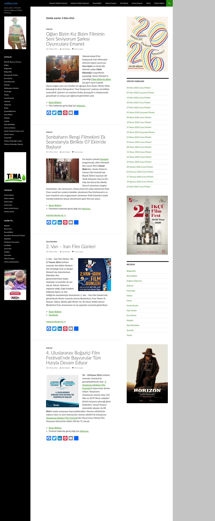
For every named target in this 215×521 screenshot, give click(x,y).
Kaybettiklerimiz (10, 111)
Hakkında (7, 105)
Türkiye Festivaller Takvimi (13, 144)
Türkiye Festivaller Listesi (13, 141)
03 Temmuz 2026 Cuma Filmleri (140, 172)
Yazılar (129, 335)
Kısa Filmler (131, 315)
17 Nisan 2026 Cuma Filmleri (139, 127)
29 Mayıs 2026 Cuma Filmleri (139, 162)
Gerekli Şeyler (132, 305)
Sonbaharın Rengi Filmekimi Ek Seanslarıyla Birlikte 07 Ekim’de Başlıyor (76, 141)
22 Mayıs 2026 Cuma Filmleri (139, 157)
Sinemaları (8, 249)
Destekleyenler (9, 82)
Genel (129, 300)
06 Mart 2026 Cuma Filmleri (139, 88)
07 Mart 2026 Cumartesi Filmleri (140, 92)
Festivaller (131, 290)
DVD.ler (130, 286)
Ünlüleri (7, 252)
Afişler (6, 65)
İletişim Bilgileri (159, 3)
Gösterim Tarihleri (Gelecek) (80, 3)
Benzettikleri (132, 276)
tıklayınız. (81, 105)
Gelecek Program (110, 3)
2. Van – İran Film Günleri (70, 246)
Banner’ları (8, 229)
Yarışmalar (8, 138)
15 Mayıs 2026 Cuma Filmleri (139, 152)
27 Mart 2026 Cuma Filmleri (139, 107)
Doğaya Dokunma (134, 281)
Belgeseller (131, 271)
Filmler (148, 3)
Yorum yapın (78, 49)
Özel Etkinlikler (51, 242)
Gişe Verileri (132, 310)
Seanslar (130, 330)
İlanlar (6, 108)
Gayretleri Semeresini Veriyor (14, 235)
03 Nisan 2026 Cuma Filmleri (139, 117)
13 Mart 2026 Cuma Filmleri (139, 97)
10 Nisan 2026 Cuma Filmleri (139, 122)
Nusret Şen (8, 205)
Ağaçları (7, 226)
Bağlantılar (8, 68)
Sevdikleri (7, 245)
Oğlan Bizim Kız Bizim (101, 79)
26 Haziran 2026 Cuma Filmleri (140, 167)
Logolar (6, 121)
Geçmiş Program (137, 3)
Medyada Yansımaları (11, 242)
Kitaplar (130, 320)
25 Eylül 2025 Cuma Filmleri (138, 186)
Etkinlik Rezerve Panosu (12, 62)
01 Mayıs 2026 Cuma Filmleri (139, 142)
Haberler (49, 29)
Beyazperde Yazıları (11, 75)
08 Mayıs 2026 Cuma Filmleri (139, 147)
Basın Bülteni (55, 102)
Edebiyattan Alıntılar (11, 88)
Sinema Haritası (9, 128)
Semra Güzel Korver (11, 208)
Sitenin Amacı (9, 134)
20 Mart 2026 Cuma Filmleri (139, 102)
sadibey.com (11, 3)
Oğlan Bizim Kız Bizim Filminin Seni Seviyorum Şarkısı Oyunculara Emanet (75, 38)
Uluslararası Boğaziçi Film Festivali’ (61, 417)
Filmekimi (104, 159)
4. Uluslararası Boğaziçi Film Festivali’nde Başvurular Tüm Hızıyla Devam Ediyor (73, 357)
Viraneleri (7, 255)
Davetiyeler (8, 78)
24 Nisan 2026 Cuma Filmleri (139, 137)
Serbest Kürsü (9, 212)
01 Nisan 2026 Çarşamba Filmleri (141, 112)
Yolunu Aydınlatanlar (11, 262)
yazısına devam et (56, 215)
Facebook (53, 315)
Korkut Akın (8, 202)
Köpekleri (7, 239)
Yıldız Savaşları (9, 258)
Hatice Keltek (9, 198)
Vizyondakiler (97, 3)
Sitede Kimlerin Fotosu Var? (14, 131)
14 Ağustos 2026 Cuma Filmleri (140, 181)
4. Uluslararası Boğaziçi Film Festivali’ (94, 384)
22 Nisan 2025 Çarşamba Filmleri (141, 132)
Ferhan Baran (9, 195)
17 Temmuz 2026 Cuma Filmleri (140, 176)
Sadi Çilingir (66, 49)
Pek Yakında (124, 3)
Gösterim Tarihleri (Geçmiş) (58, 3)
